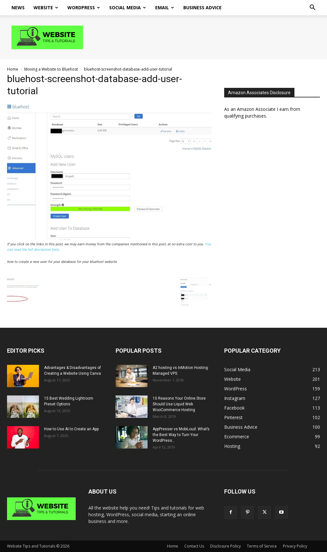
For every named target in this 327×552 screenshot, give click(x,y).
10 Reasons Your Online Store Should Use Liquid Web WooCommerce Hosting (179, 404)
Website (46, 7)
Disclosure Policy (225, 546)
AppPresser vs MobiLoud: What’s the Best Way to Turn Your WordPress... (181, 435)
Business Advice (202, 7)
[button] (312, 8)
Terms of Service (262, 546)
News (18, 7)
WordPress (83, 7)
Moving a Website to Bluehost (51, 69)
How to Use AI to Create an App (71, 429)
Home (12, 69)
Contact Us (194, 546)
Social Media (127, 7)
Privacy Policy (295, 546)
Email (164, 7)
